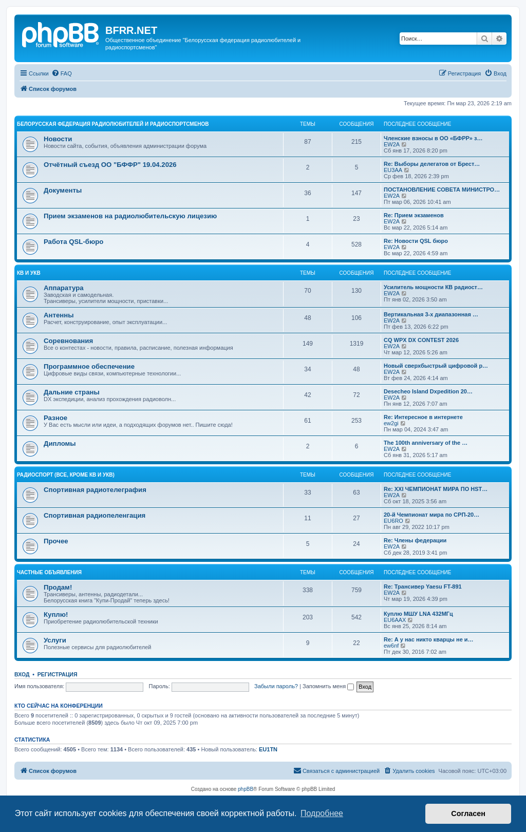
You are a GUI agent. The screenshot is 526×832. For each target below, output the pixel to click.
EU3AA (393, 170)
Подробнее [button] (321, 813)
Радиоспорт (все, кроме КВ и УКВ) (66, 475)
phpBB (245, 789)
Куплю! (56, 614)
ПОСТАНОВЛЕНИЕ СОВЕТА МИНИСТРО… (442, 189)
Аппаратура (64, 288)
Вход (21, 674)
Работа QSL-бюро (73, 241)
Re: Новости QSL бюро (416, 241)
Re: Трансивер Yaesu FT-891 (423, 586)
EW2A (392, 144)
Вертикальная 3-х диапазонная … (431, 314)
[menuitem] (61, 73)
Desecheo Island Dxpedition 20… (428, 391)
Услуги (55, 640)
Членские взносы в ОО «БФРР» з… (433, 138)
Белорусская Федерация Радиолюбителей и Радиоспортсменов (113, 124)
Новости (58, 139)
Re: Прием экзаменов (414, 215)
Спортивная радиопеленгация (94, 515)
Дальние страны (72, 392)
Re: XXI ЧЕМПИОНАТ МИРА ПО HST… (435, 489)
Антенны (58, 315)
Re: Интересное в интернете (423, 417)
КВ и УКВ (29, 273)
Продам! (58, 587)
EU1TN (268, 749)
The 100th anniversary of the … (425, 443)
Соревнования (68, 341)
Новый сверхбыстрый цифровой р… (436, 366)
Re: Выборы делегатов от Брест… (432, 164)
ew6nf (391, 645)
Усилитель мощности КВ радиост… (433, 287)
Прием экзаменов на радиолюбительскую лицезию (130, 216)
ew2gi (391, 423)
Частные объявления (49, 572)
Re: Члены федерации (415, 540)
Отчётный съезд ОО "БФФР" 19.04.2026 (110, 164)
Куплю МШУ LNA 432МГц (418, 614)
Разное (55, 418)
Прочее (56, 541)
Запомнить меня (328, 686)
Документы (63, 190)
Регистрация (57, 674)
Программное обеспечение (89, 366)
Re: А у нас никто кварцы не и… (429, 639)
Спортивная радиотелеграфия (95, 490)
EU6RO (393, 521)
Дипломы (60, 443)
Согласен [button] (468, 813)
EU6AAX (395, 620)
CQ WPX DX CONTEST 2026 (421, 340)
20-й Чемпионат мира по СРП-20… (431, 515)
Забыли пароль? (276, 686)
